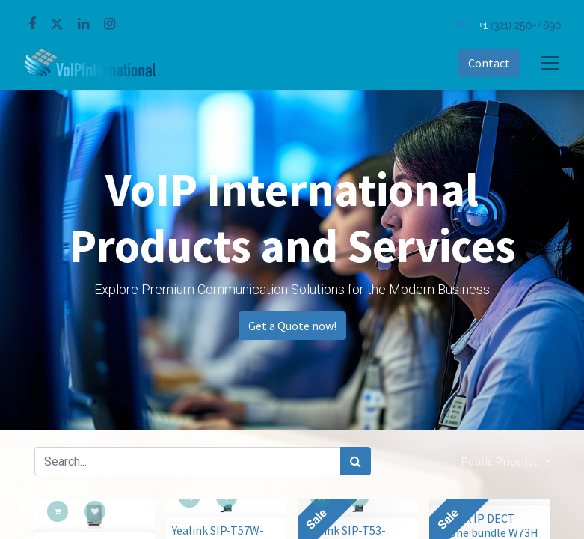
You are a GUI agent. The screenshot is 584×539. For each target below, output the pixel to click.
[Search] (355, 461)
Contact (489, 62)
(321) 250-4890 (526, 25)
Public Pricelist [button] (501, 461)
